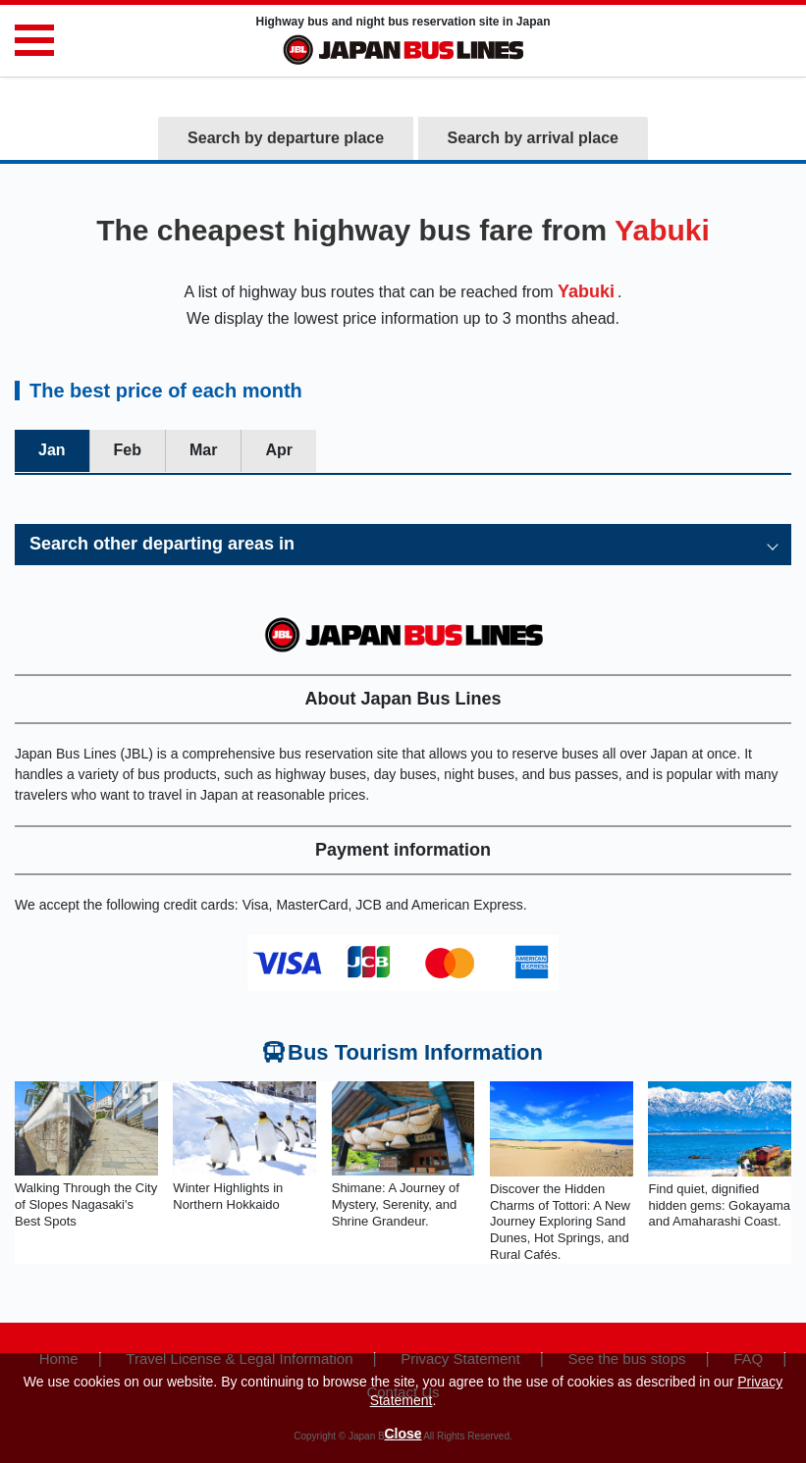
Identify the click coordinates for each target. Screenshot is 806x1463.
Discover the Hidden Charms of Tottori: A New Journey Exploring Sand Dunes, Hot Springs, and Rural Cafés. (560, 1222)
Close (402, 1433)
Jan (52, 450)
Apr (279, 450)
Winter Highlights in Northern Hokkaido (228, 1196)
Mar (203, 450)
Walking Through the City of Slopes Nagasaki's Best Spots (86, 1204)
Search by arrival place (533, 138)
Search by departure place (286, 138)
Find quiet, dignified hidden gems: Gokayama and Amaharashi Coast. (719, 1205)
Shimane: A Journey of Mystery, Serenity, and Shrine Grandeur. (395, 1204)
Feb (127, 450)
